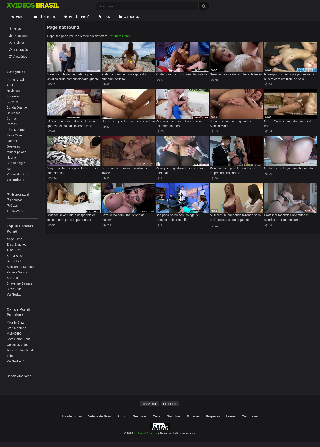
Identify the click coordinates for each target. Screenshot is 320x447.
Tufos (10, 356)
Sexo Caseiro (16, 135)
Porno (121, 416)
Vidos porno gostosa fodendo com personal (179, 170)
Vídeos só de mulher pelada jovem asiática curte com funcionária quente (73, 77)
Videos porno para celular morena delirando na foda (179, 123)
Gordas (12, 141)
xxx (9, 168)
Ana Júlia (13, 278)
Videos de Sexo (99, 416)
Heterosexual (18, 194)
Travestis (15, 211)
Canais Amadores (19, 376)
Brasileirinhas (71, 416)
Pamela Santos (17, 272)
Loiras (231, 416)
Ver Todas (15, 180)
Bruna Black (15, 255)
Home (20, 16)
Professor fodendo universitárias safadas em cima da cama (286, 217)
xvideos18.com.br (146, 433)
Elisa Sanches (16, 244)
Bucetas (12, 102)
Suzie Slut (14, 289)
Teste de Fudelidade (21, 350)
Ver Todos (15, 361)
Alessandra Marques (21, 267)
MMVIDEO (14, 333)
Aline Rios (14, 250)
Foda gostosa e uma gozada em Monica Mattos (232, 123)
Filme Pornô (170, 403)
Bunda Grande (17, 107)
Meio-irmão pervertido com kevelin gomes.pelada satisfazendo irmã (71, 123)
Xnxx (156, 416)
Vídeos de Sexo (18, 174)
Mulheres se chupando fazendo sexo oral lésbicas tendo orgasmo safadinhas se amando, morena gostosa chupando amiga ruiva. (235, 217)
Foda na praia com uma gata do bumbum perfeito (124, 77)
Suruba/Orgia (16, 163)
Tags (106, 16)
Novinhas (13, 91)
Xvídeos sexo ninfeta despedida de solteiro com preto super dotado (71, 217)
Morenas (193, 416)
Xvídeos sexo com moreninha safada (181, 74)
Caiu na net (250, 416)
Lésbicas (14, 200)
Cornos (12, 118)
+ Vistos (17, 42)
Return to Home (119, 36)
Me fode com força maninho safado (288, 168)
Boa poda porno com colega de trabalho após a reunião (177, 217)
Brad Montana (16, 328)
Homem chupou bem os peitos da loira (128, 121)
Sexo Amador (150, 403)
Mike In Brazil (16, 322)
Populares (18, 36)
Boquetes (13, 96)
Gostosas (13, 146)
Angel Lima (14, 239)
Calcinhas (13, 113)
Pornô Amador (17, 79)
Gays (12, 205)
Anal (10, 85)
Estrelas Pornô (79, 16)
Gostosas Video (18, 344)
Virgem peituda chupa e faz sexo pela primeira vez (73, 170)
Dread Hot (14, 261)
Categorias (131, 16)
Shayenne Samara (19, 283)
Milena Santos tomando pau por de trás (288, 123)
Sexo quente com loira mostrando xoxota (125, 170)
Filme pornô (46, 16)
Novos (15, 29)
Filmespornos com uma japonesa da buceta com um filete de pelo (289, 77)
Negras (12, 157)
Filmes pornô (16, 129)
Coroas (12, 124)
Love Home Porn (18, 339)
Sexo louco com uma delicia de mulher (123, 217)
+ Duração (18, 49)
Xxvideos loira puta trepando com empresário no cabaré (233, 170)
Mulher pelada (16, 152)
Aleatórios (18, 56)
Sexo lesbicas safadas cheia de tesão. (236, 74)
